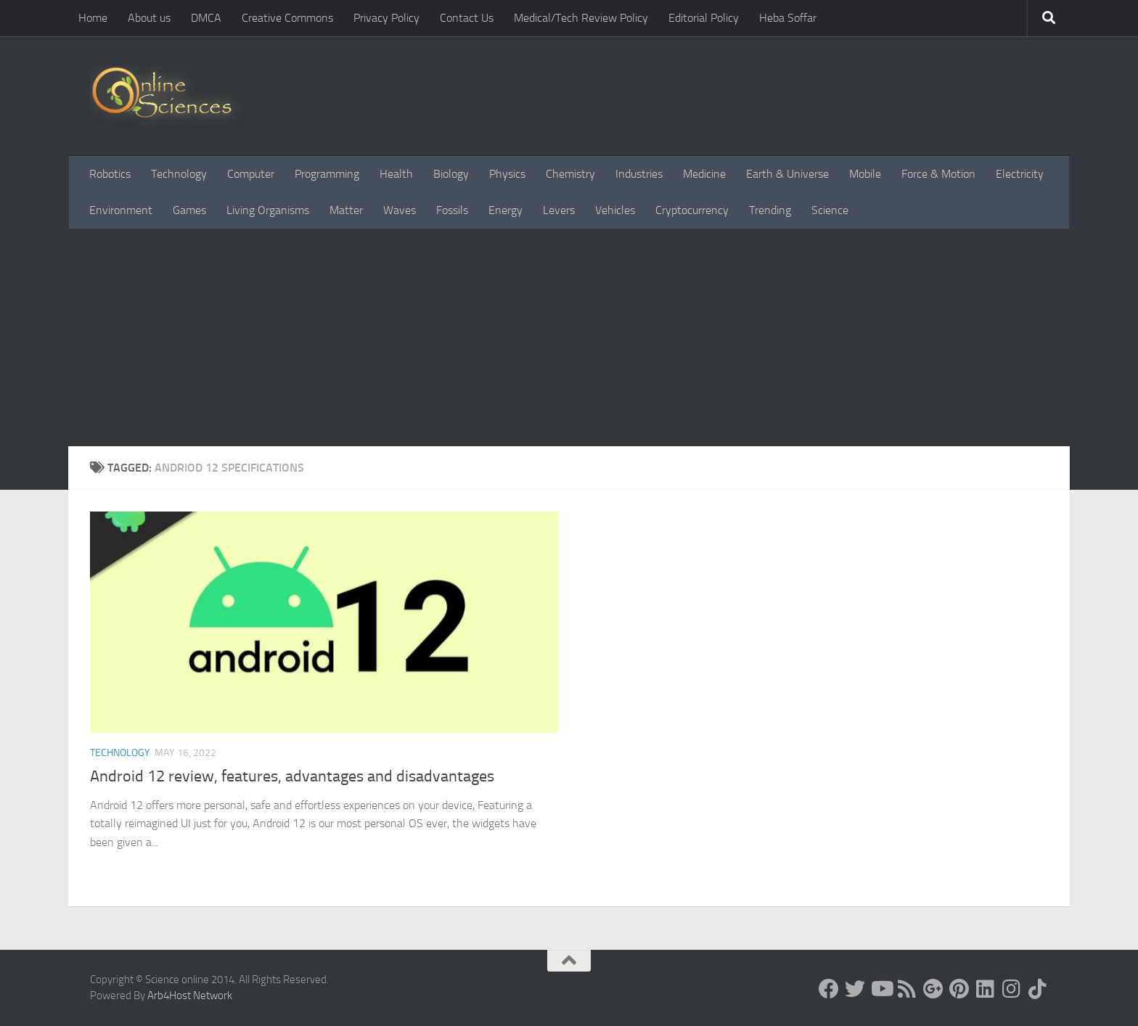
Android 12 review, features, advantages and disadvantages (292, 776)
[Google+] (933, 989)
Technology (179, 174)
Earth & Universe (787, 174)
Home (92, 18)
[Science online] (829, 989)
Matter (346, 210)
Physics (507, 174)
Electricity (1020, 174)
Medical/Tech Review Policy (581, 18)
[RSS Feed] (907, 989)
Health (396, 174)
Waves (399, 210)
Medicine (704, 174)
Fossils (452, 210)
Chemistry (570, 174)
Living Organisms (267, 210)
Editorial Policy (703, 18)
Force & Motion (938, 174)
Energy (505, 210)
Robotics (110, 174)
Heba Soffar (787, 18)
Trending (770, 210)
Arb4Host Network (189, 995)
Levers (559, 210)
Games (189, 210)
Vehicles (615, 210)
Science (829, 210)
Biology (451, 174)
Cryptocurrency (692, 210)
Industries (639, 174)
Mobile (865, 174)
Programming (327, 174)
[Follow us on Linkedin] (985, 989)
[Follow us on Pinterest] (959, 989)
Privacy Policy (386, 18)
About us (149, 18)
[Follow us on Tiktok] (1038, 989)
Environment (120, 210)
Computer (250, 174)
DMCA (206, 18)
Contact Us (467, 18)
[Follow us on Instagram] (1012, 989)
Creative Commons (287, 18)
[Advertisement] (569, 337)
